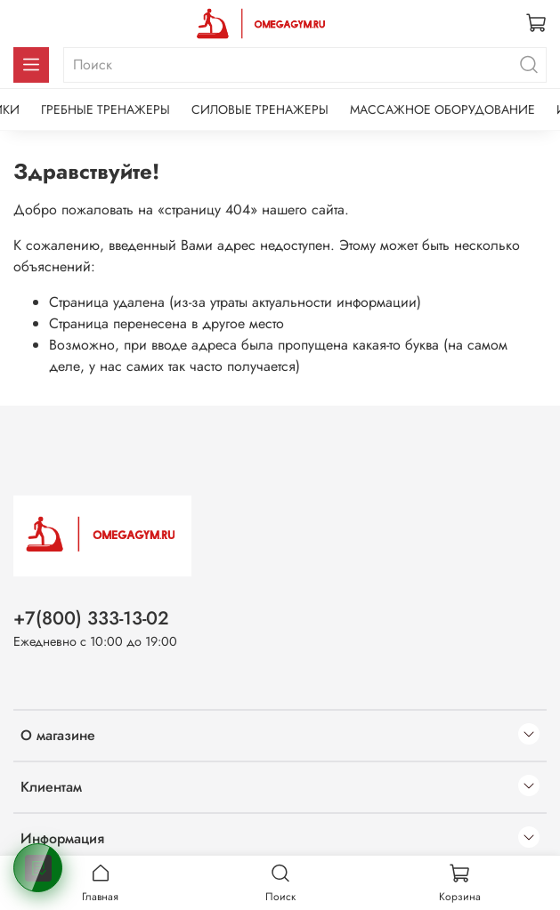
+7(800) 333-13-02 (91, 618)
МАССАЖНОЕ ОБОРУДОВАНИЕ (442, 109)
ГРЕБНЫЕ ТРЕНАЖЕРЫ (105, 109)
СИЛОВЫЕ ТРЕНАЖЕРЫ (260, 109)
